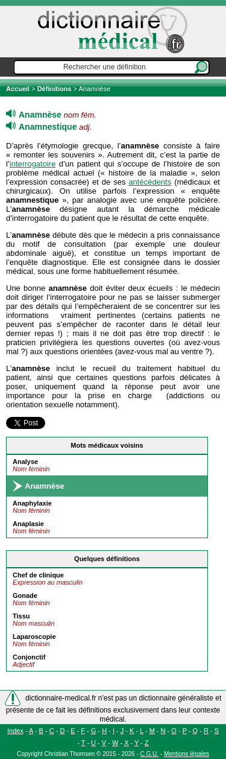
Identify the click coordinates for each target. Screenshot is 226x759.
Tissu (21, 616)
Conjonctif (29, 657)
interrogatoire (33, 163)
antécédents (149, 181)
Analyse (25, 461)
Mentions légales (186, 754)
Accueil (18, 88)
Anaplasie (28, 523)
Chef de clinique (38, 575)
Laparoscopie (34, 636)
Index (15, 730)
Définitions (54, 88)
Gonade (25, 595)
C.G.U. (149, 754)
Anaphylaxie (32, 503)
